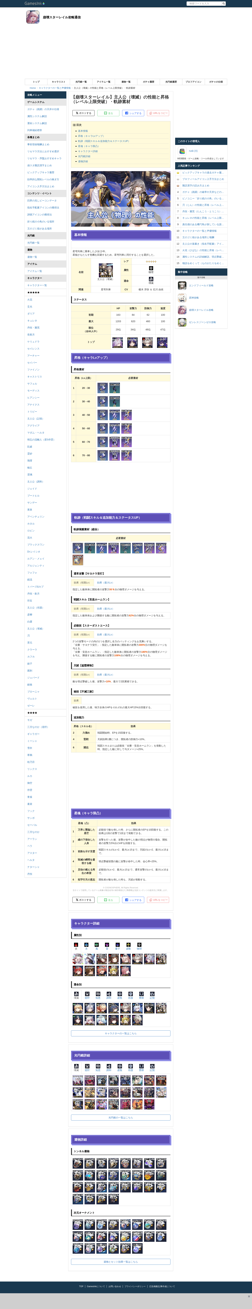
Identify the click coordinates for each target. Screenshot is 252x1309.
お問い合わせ (114, 1286)
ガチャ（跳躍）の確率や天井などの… (203, 192)
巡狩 (87, 995)
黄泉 (29, 509)
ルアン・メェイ (35, 558)
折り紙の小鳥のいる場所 (40, 221)
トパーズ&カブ (35, 586)
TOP (81, 1286)
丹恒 (29, 874)
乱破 (29, 446)
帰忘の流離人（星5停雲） (41, 439)
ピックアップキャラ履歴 (40, 172)
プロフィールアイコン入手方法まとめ (203, 179)
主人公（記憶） (35, 418)
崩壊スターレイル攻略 (196, 310)
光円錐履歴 (171, 81)
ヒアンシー (33, 397)
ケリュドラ (33, 341)
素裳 (29, 804)
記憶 (152, 995)
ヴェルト (32, 698)
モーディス (33, 390)
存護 (130, 995)
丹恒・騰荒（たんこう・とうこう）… (203, 211)
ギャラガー (33, 734)
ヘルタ (31, 860)
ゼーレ (31, 705)
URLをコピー (158, 113)
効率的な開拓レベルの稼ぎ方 (43, 179)
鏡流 (29, 579)
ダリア (31, 313)
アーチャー (33, 355)
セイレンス (33, 348)
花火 (29, 537)
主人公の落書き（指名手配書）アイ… (203, 243)
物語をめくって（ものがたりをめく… (203, 263)
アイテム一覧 (103, 81)
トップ (36, 81)
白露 (29, 621)
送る (108, 113)
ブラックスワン (35, 544)
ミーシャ (32, 741)
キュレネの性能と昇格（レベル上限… (203, 217)
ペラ (29, 846)
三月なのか (33, 832)
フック (31, 811)
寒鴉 (29, 755)
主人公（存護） (35, 607)
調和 (108, 995)
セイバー (32, 362)
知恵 (98, 995)
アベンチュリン (35, 516)
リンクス (32, 769)
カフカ (31, 656)
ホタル (31, 523)
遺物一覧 (126, 81)
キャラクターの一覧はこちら (121, 1033)
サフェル (32, 383)
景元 (29, 642)
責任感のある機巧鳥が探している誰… (203, 224)
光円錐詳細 (84, 156)
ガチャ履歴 (148, 81)
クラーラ (32, 649)
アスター (32, 853)
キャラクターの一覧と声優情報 (199, 230)
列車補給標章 (34, 130)
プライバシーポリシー (135, 1286)
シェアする (133, 113)
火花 (29, 299)
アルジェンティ (35, 565)
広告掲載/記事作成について (162, 1286)
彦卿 (29, 614)
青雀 (29, 797)
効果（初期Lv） (82, 582)
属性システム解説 (37, 116)
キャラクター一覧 (37, 285)
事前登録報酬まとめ (38, 144)
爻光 (29, 306)
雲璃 (29, 474)
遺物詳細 (83, 161)
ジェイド (32, 488)
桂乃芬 (31, 762)
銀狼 (29, 684)
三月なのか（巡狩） (38, 727)
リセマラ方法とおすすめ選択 (43, 151)
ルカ (29, 776)
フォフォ (32, 572)
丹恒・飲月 (33, 593)
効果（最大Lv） (105, 582)
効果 (76, 700)
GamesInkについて (96, 1286)
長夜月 (31, 334)
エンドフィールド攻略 (196, 285)
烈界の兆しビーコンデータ (42, 200)
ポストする (84, 112)
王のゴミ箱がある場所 (39, 228)
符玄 (29, 600)
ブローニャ (33, 691)
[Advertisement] (126, 52)
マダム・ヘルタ (35, 432)
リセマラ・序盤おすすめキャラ (44, 158)
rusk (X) (188, 151)
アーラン (32, 839)
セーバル (32, 825)
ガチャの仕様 (216, 81)
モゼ (29, 720)
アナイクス (33, 404)
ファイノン (33, 369)
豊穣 (141, 995)
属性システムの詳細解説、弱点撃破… (203, 256)
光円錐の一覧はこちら (120, 1117)
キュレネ (32, 320)
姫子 (29, 663)
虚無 (119, 995)
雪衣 (29, 748)
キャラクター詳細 (88, 151)
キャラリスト (58, 81)
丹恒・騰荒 (33, 327)
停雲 (29, 790)
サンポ (31, 818)
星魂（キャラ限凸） (89, 146)
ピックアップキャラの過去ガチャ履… (203, 172)
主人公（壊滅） (35, 628)
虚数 (128, 946)
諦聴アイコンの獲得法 (39, 214)
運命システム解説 (37, 123)
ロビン (31, 530)
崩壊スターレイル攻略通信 (62, 17)
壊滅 (76, 995)
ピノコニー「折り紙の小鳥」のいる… (203, 198)
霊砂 (29, 453)
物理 (139, 946)
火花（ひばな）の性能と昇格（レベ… (203, 250)
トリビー (32, 411)
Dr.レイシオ (33, 551)
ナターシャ (33, 867)
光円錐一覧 (81, 81)
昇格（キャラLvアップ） (91, 136)
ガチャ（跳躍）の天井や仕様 (43, 109)
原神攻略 (188, 297)
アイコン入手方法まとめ (40, 186)
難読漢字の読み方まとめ (195, 185)
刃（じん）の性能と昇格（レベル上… (203, 205)
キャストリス (34, 376)
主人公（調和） (35, 481)
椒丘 (29, 467)
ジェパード (33, 677)
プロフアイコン (193, 81)
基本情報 (83, 131)
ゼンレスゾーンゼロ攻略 (197, 322)
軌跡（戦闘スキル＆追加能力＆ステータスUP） (104, 141)
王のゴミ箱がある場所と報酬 (198, 237)
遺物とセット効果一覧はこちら (121, 1261)
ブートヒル (33, 495)
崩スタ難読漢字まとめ (39, 165)
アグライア (33, 425)
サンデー (32, 502)
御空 (29, 783)
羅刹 (29, 670)
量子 (117, 946)
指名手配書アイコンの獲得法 (43, 207)
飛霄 (29, 460)
